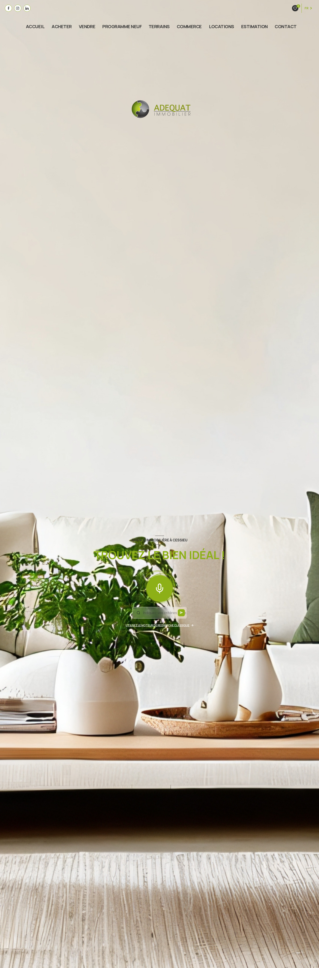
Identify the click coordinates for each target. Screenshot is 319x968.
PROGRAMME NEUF (122, 26)
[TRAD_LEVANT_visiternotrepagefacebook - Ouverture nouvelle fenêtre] (8, 8)
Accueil (35, 26)
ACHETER (62, 26)
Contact (286, 26)
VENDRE (87, 26)
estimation (254, 26)
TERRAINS (159, 26)
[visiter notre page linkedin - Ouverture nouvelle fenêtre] (27, 8)
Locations (221, 26)
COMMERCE (189, 26)
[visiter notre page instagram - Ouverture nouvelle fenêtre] (17, 8)
